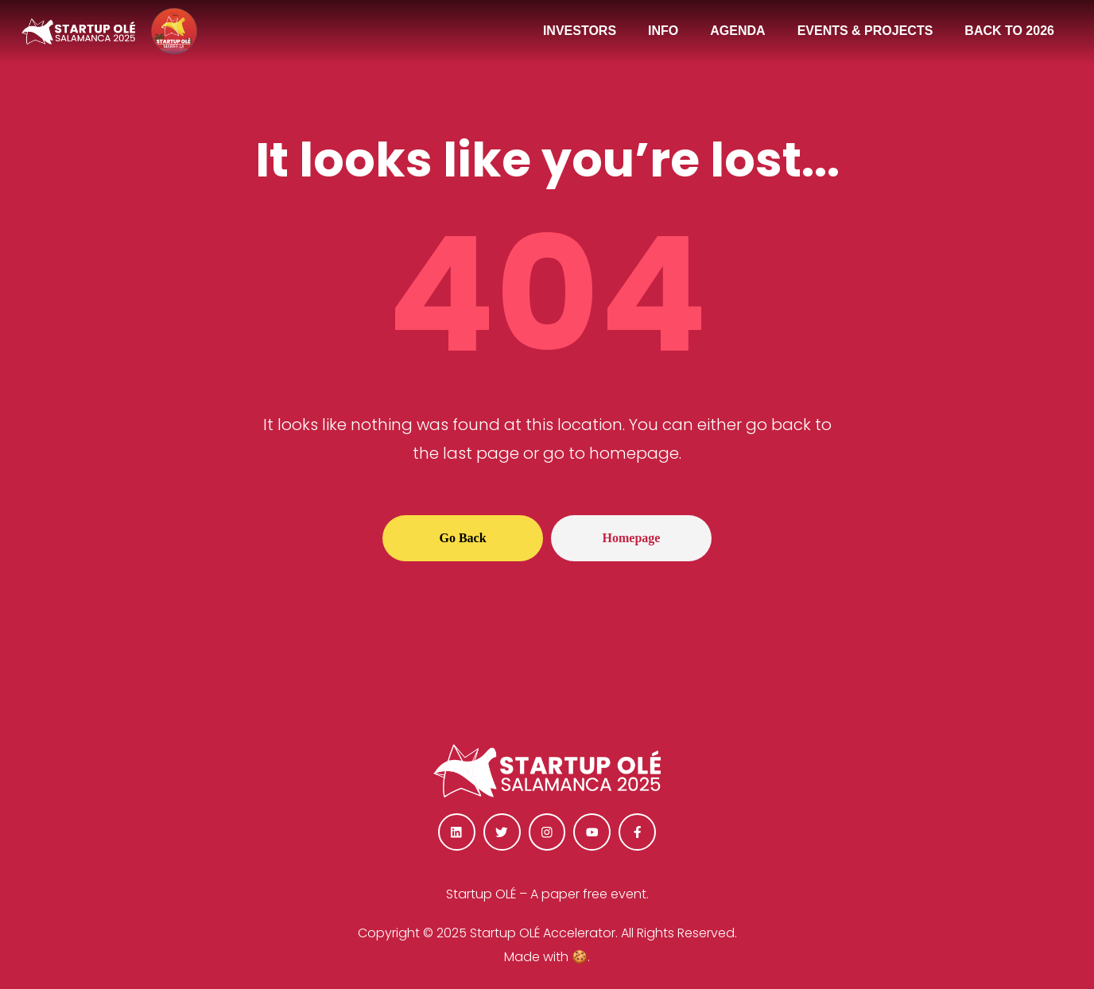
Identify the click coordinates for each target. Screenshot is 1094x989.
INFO (663, 30)
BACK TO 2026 (1009, 30)
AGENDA (737, 30)
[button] (462, 538)
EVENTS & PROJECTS (865, 30)
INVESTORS (579, 30)
